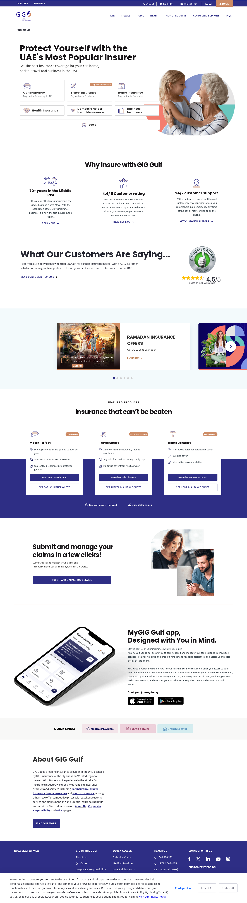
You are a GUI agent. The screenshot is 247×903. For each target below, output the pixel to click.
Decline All (228, 888)
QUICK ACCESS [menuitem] (122, 850)
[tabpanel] (123, 346)
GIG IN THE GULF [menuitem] (86, 850)
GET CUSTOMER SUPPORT (196, 221)
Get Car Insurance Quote (54, 487)
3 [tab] (121, 378)
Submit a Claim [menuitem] (122, 857)
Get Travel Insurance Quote (123, 487)
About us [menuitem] (81, 857)
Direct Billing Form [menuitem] (124, 869)
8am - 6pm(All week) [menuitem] (166, 869)
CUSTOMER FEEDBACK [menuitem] (202, 867)
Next (230, 346)
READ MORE (50, 223)
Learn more (136, 357)
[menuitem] (22, 3)
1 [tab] (114, 378)
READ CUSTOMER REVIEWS (38, 277)
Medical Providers (100, 729)
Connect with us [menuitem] (200, 850)
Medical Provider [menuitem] (123, 863)
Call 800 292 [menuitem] (163, 857)
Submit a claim (137, 729)
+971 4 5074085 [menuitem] (165, 863)
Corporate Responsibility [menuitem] (91, 869)
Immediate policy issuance (123, 477)
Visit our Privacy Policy (152, 896)
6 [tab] (132, 378)
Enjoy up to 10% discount (54, 477)
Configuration (183, 888)
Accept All (207, 888)
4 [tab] (124, 378)
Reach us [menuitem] (160, 850)
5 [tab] (128, 378)
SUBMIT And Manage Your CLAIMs (72, 579)
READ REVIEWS (123, 221)
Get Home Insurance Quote (192, 487)
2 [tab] (117, 378)
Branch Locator (175, 729)
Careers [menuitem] (83, 863)
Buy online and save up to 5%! (192, 477)
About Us (80, 806)
